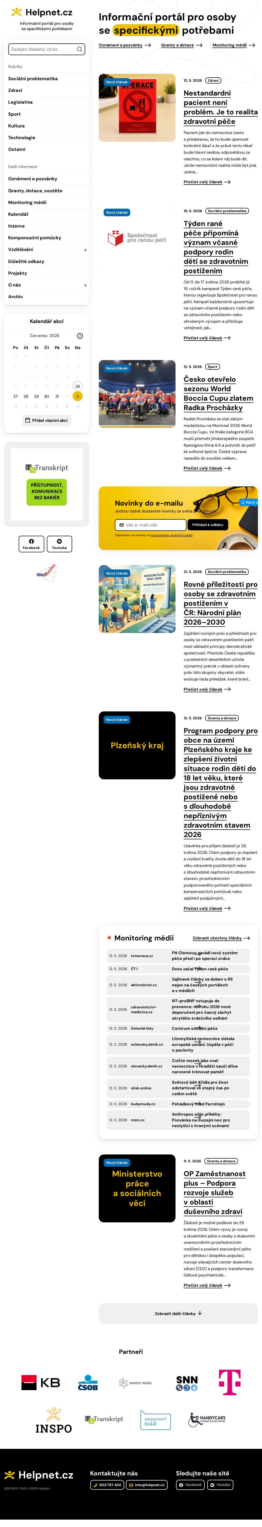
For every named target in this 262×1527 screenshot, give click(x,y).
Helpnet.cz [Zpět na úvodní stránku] (53, 12)
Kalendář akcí (46, 321)
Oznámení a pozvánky (32, 179)
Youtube (59, 544)
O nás (14, 285)
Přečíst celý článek (203, 182)
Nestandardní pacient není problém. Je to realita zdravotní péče (221, 107)
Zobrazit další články (175, 1319)
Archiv (15, 297)
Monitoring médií (27, 202)
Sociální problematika (33, 79)
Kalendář (18, 214)
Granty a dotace (177, 45)
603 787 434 (107, 1492)
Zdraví (15, 90)
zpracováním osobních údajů (172, 535)
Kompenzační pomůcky (34, 238)
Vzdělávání (20, 249)
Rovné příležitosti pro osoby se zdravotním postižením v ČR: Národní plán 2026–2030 (221, 603)
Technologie (21, 138)
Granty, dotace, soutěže (35, 191)
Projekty (17, 273)
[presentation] (137, 108)
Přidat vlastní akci (50, 420)
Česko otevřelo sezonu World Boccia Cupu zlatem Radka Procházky (218, 393)
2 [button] (78, 396)
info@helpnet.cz (146, 1492)
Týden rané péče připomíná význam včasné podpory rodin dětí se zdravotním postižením (216, 247)
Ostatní (16, 149)
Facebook (31, 544)
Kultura (16, 126)
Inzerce (16, 226)
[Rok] (56, 335)
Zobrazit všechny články (217, 938)
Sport (14, 114)
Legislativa (20, 102)
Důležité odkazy (26, 261)
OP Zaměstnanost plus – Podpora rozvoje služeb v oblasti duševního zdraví (215, 1198)
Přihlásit (207, 524)
